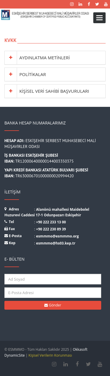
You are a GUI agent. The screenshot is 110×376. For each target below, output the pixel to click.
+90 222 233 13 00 (51, 222)
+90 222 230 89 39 (51, 229)
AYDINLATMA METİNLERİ (44, 57)
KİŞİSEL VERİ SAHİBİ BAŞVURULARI (54, 91)
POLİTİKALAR (32, 74)
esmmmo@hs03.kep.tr (55, 243)
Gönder (52, 305)
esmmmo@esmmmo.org (57, 236)
